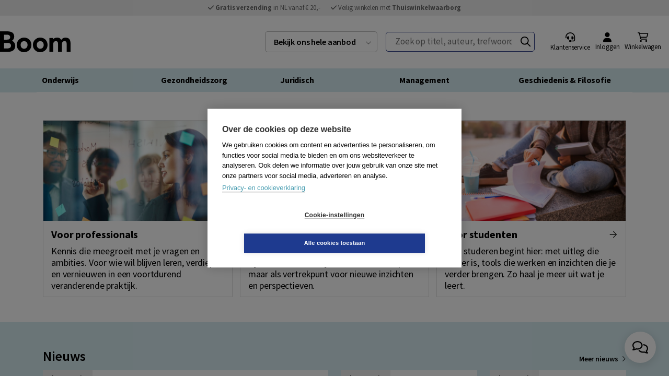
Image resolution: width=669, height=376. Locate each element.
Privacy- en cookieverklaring (263, 202)
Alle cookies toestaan (397, 229)
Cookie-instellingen (272, 229)
